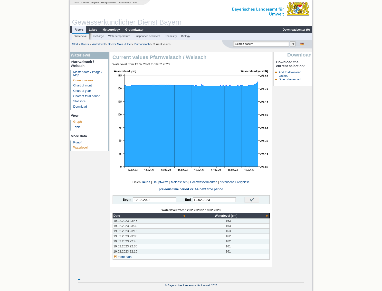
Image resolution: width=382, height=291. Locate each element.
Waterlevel (81, 36)
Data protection (108, 2)
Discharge (98, 36)
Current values (83, 80)
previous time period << (176, 189)
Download (80, 106)
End (188, 199)
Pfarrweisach (142, 44)
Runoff (77, 142)
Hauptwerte (160, 182)
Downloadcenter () (296, 29)
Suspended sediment (147, 36)
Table (77, 127)
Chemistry (170, 36)
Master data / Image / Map (87, 73)
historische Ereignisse (235, 182)
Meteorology (111, 29)
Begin (127, 199)
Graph (77, 121)
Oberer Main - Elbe (119, 44)
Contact (85, 2)
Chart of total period (86, 96)
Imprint (95, 2)
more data (125, 257)
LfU (135, 2)
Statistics (79, 101)
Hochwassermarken (203, 182)
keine (146, 182)
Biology (185, 36)
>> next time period (209, 189)
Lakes (93, 29)
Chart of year (82, 91)
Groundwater (134, 29)
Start (76, 2)
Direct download (289, 79)
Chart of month (83, 85)
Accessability (124, 2)
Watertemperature (119, 36)
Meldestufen (179, 182)
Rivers (79, 29)
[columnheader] (150, 215)
